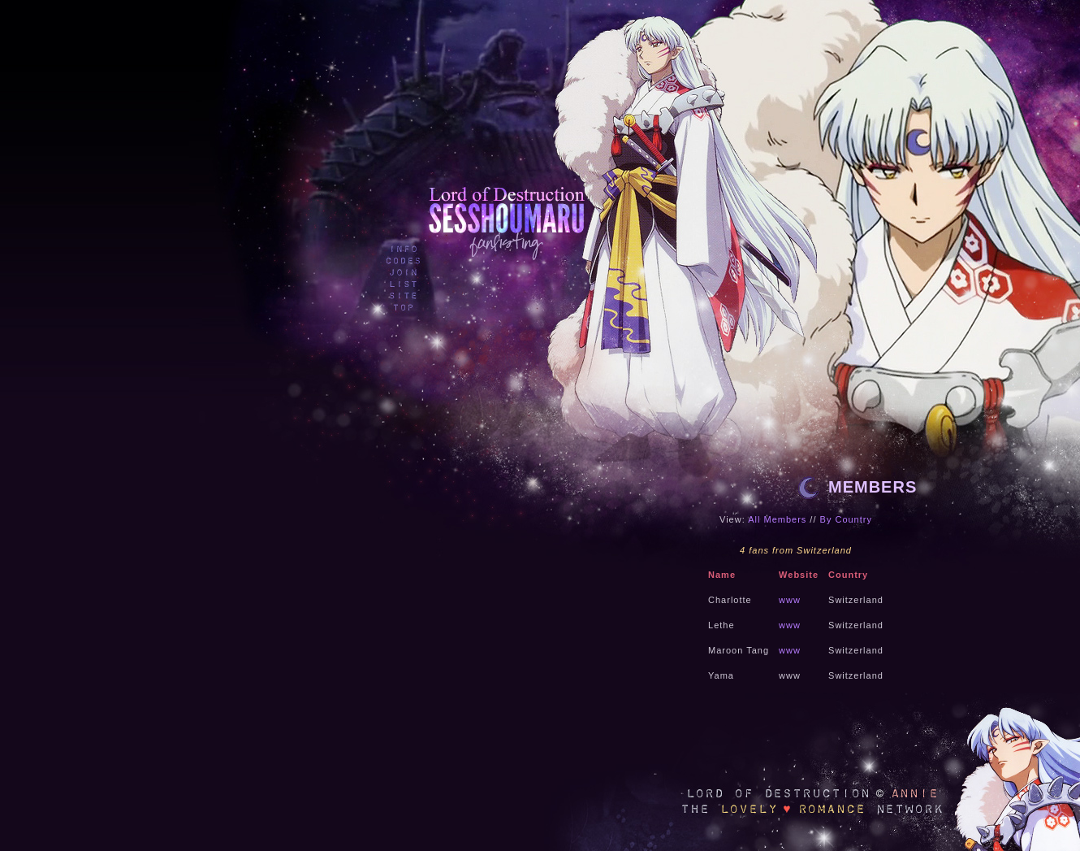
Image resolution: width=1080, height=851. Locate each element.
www (790, 600)
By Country (846, 519)
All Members (777, 519)
